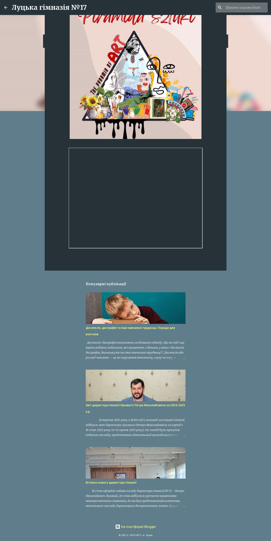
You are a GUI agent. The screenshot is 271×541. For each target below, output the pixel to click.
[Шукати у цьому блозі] (246, 7)
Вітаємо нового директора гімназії (111, 482)
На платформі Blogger (135, 527)
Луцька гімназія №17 (49, 7)
